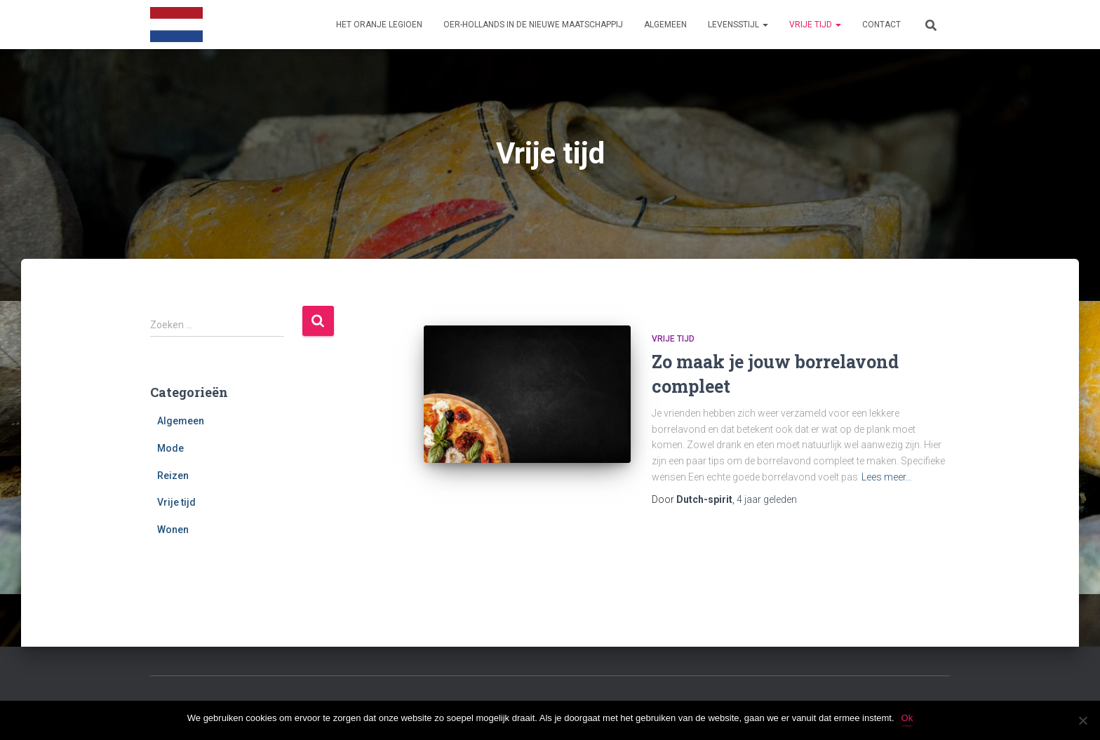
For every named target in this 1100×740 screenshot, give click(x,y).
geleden (767, 499)
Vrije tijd (815, 24)
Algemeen (665, 24)
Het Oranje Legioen (379, 24)
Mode (170, 448)
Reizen (173, 475)
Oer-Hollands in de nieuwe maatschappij (533, 24)
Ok (907, 718)
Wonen (173, 529)
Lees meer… (886, 477)
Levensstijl (738, 24)
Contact (881, 24)
